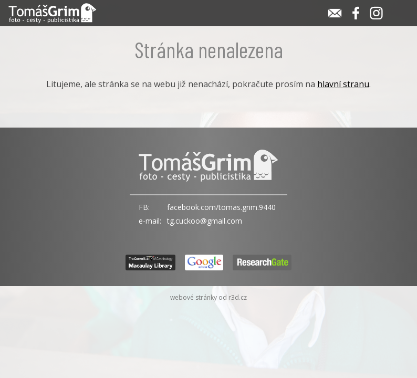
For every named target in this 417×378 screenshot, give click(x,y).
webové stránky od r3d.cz (208, 297)
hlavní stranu (343, 84)
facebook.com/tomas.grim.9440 (221, 207)
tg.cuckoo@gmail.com (204, 221)
